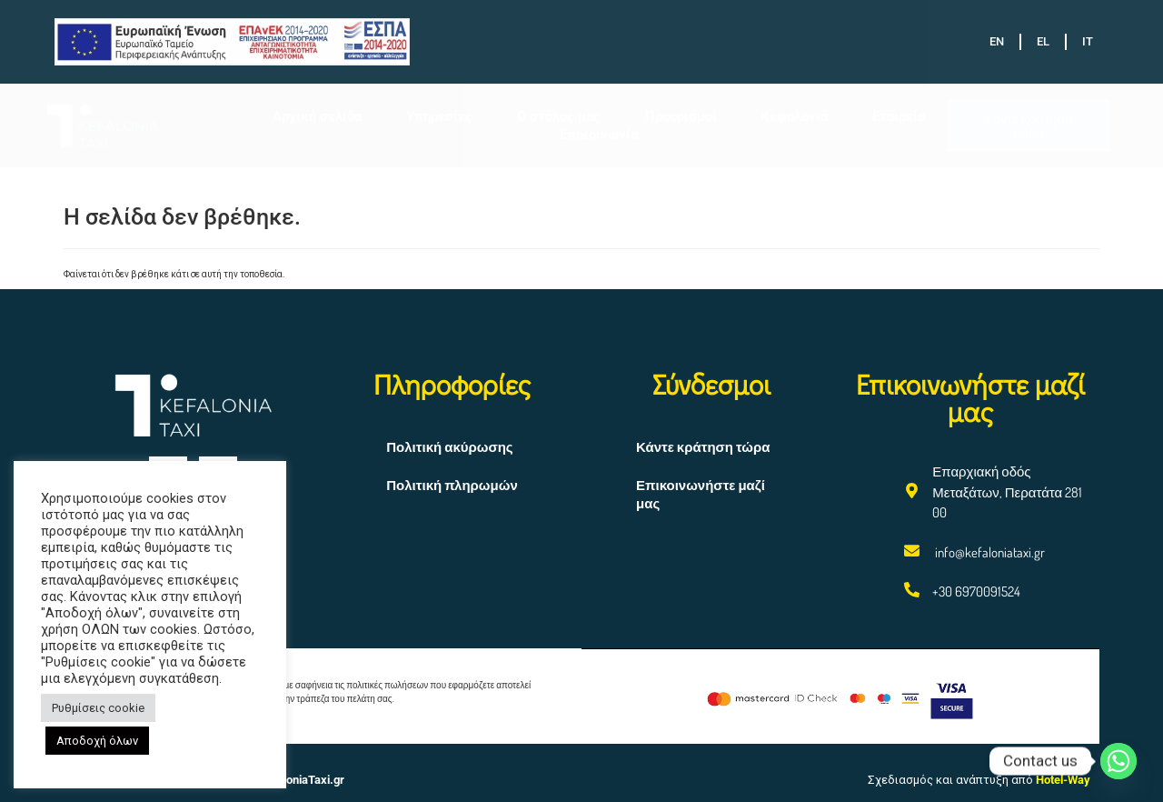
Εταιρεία (898, 116)
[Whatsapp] (1118, 761)
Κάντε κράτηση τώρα (703, 447)
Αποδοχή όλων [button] (97, 740)
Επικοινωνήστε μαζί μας (700, 494)
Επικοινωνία (599, 134)
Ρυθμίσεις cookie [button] (98, 708)
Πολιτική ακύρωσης (449, 447)
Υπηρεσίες (439, 116)
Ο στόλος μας (559, 116)
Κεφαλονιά (794, 116)
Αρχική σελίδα (317, 116)
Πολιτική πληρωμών (451, 485)
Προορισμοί (681, 116)
